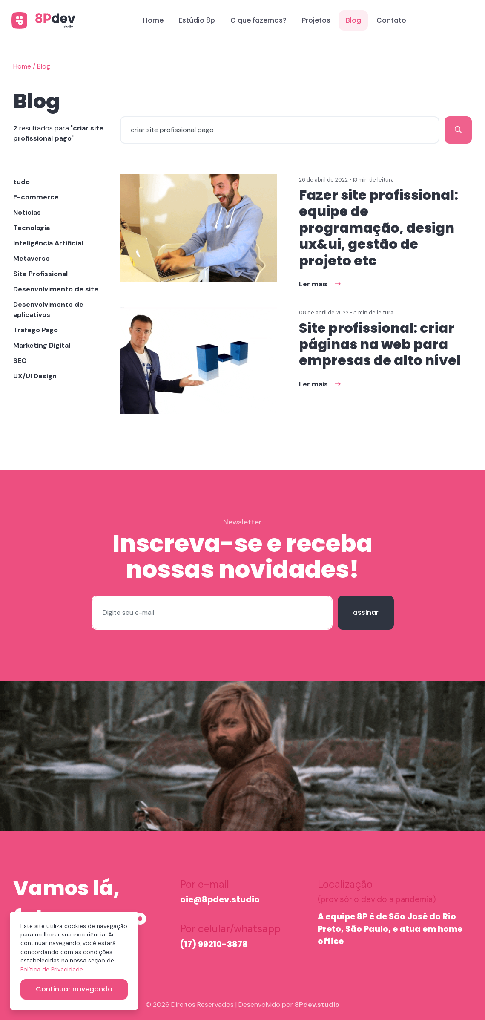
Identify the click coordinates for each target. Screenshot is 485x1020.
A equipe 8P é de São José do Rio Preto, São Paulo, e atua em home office (390, 929)
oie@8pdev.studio (220, 899)
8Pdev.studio (317, 1004)
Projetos (316, 20)
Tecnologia (31, 227)
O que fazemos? (258, 20)
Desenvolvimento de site (55, 289)
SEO (20, 360)
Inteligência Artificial (48, 243)
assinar (366, 612)
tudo (21, 181)
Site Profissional (40, 273)
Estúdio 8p (197, 20)
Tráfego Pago (35, 330)
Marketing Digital (41, 345)
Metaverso (31, 258)
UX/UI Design (35, 376)
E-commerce (36, 197)
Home (153, 20)
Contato (391, 20)
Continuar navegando (74, 989)
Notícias (27, 212)
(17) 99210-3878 (214, 944)
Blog (353, 20)
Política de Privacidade (51, 969)
